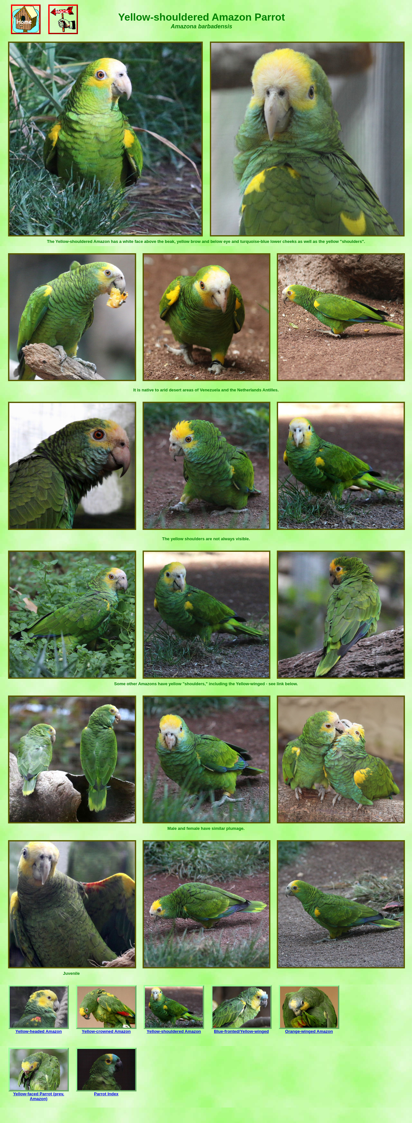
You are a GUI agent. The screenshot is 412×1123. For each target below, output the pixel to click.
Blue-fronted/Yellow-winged (241, 1029)
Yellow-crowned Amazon (106, 1029)
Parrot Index (106, 1092)
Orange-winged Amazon (309, 1029)
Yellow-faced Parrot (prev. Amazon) (38, 1094)
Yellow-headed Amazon (38, 1029)
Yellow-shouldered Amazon (174, 1029)
